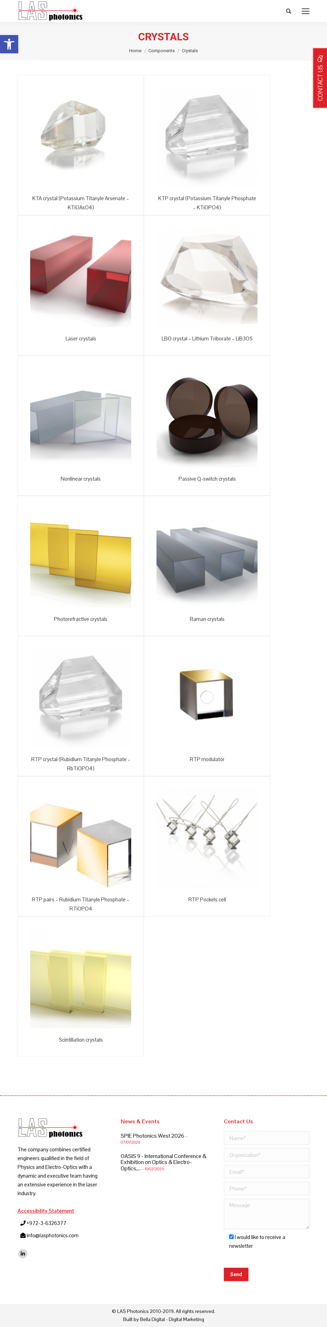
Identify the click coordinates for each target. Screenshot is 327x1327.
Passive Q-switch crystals (207, 478)
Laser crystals (81, 338)
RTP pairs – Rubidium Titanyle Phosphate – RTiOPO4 (80, 904)
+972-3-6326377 (46, 1223)
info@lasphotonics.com (53, 1235)
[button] (9, 44)
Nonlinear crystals (81, 478)
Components (161, 50)
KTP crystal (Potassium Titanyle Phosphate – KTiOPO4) (207, 203)
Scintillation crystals (81, 1039)
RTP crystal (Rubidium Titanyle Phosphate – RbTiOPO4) (81, 764)
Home (135, 50)
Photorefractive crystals (80, 619)
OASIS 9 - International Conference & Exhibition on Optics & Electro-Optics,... (163, 1162)
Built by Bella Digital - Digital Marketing (163, 1319)
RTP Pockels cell (207, 899)
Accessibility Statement (46, 1210)
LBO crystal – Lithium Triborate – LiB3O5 (207, 338)
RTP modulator (207, 759)
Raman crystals (207, 619)
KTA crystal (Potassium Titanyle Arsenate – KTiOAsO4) (80, 203)
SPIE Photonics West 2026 (152, 1135)
